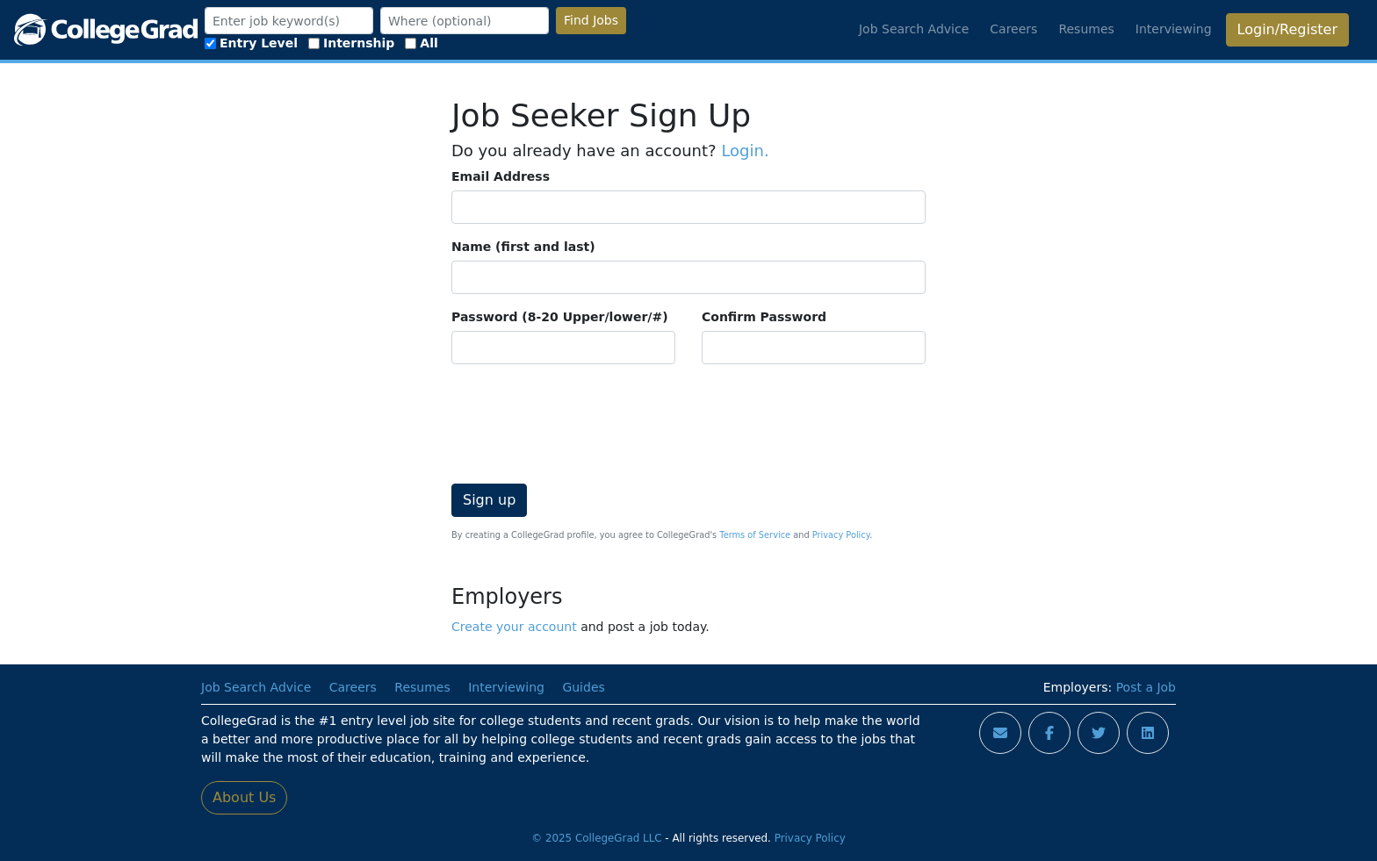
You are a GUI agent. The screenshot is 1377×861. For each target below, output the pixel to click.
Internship (351, 43)
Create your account (514, 627)
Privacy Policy (840, 535)
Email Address (500, 176)
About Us (244, 797)
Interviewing (1173, 29)
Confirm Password (764, 317)
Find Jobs (591, 20)
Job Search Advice (914, 29)
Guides (583, 687)
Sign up (489, 499)
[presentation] (584, 412)
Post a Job (1146, 687)
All (421, 43)
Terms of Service (754, 535)
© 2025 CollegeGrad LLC (596, 838)
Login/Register (1287, 29)
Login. (744, 150)
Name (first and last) (523, 247)
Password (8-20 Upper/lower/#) (559, 317)
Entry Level (251, 43)
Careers (1013, 29)
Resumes (1086, 29)
